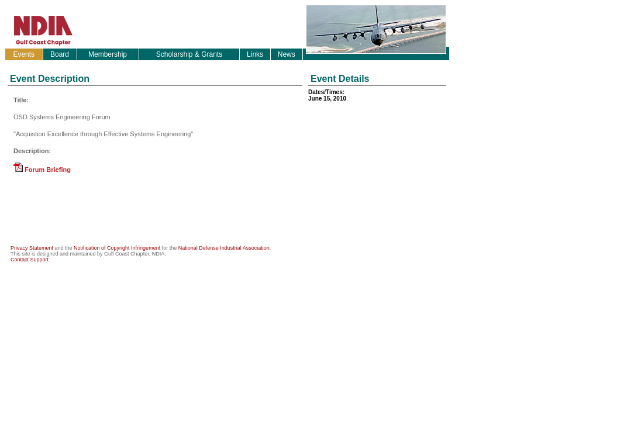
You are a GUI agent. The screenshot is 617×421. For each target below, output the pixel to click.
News (286, 54)
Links (255, 54)
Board (59, 54)
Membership (107, 54)
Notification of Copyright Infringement (117, 248)
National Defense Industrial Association (224, 248)
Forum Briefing (42, 169)
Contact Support (30, 260)
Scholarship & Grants (189, 54)
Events (24, 54)
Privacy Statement (32, 248)
